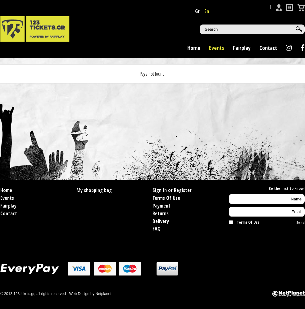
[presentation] (265, 237)
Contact (268, 48)
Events (216, 48)
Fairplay (242, 48)
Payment (161, 205)
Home (193, 48)
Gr (197, 11)
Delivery (160, 221)
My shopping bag (94, 190)
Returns (160, 213)
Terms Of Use (166, 198)
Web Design (79, 294)
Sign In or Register (172, 190)
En (206, 11)
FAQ (156, 228)
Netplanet (103, 294)
